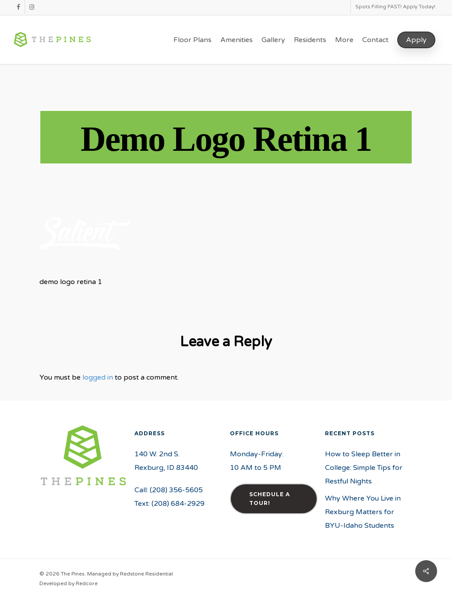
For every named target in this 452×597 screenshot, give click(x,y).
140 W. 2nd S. (157, 454)
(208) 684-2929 (178, 503)
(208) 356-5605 (176, 490)
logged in (97, 377)
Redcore (87, 583)
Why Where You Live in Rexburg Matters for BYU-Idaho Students (363, 512)
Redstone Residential (146, 574)
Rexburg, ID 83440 (166, 467)
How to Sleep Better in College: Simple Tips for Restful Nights (364, 468)
